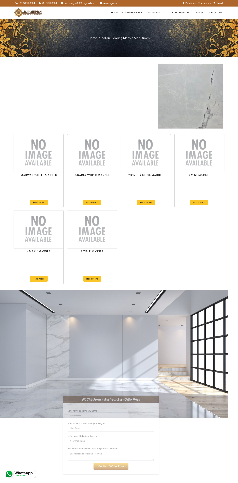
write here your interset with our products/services (87, 448)
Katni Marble (199, 175)
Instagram (204, 3)
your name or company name (77, 410)
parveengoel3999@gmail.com (78, 3)
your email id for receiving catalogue (80, 423)
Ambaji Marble (38, 251)
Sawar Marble (92, 251)
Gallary (198, 12)
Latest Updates (180, 12)
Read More (39, 202)
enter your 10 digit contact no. (77, 435)
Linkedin (218, 3)
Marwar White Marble (38, 175)
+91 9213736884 (25, 3)
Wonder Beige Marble (145, 175)
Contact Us (215, 12)
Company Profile (132, 12)
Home (114, 12)
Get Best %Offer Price (105, 466)
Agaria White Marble (92, 175)
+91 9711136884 (48, 3)
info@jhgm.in (108, 3)
